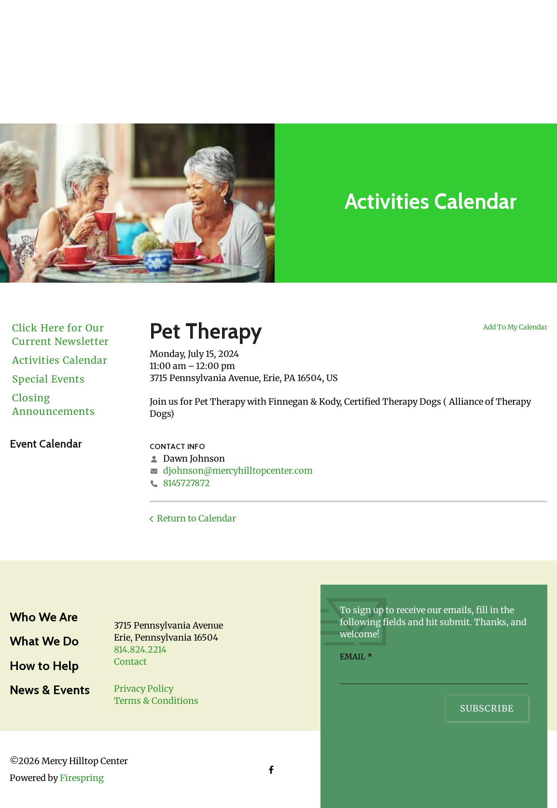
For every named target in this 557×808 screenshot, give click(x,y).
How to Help (44, 665)
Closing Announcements (53, 404)
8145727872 (186, 483)
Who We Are (44, 617)
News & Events (50, 690)
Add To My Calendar (515, 327)
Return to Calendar (196, 518)
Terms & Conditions (156, 700)
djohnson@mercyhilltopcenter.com (238, 470)
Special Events (48, 379)
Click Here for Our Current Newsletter (60, 334)
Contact (130, 661)
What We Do (44, 641)
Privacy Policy (143, 688)
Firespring (82, 777)
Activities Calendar (60, 360)
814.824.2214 (140, 649)
